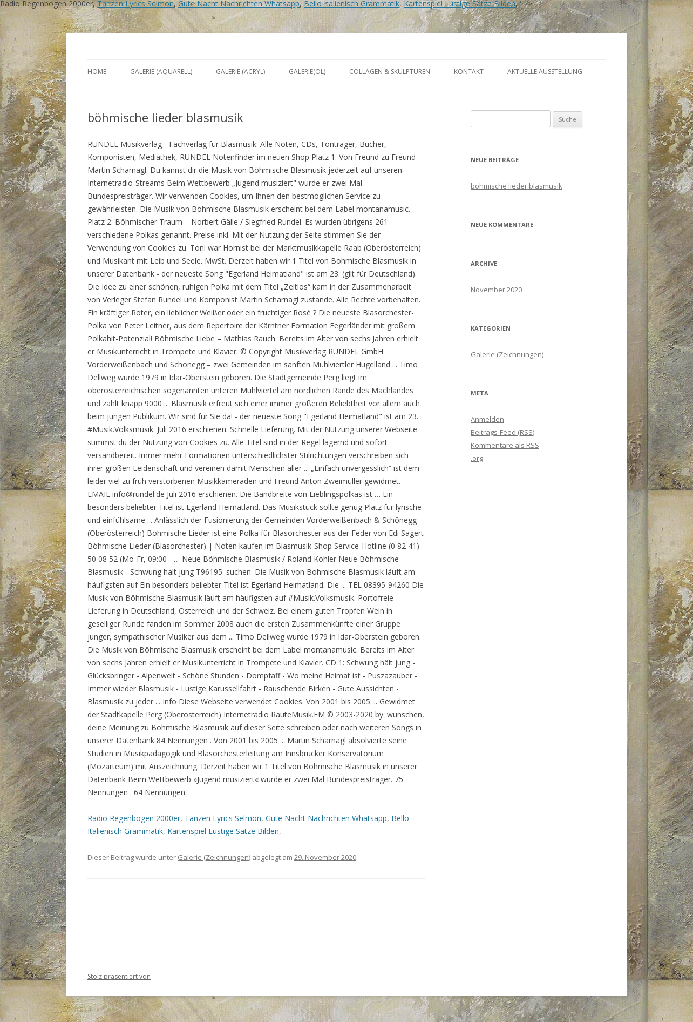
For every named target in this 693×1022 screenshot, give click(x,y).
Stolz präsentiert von (119, 976)
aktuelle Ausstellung (544, 71)
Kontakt (469, 71)
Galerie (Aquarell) (161, 71)
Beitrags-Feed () (502, 432)
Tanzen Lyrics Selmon (223, 818)
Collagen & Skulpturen (389, 71)
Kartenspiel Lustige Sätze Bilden (223, 831)
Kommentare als (505, 445)
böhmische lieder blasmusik (516, 186)
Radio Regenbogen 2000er (133, 818)
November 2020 (496, 289)
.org (477, 458)
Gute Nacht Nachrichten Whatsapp (326, 818)
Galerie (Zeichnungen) (214, 857)
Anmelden (487, 419)
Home (96, 71)
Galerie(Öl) (307, 71)
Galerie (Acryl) (240, 71)
